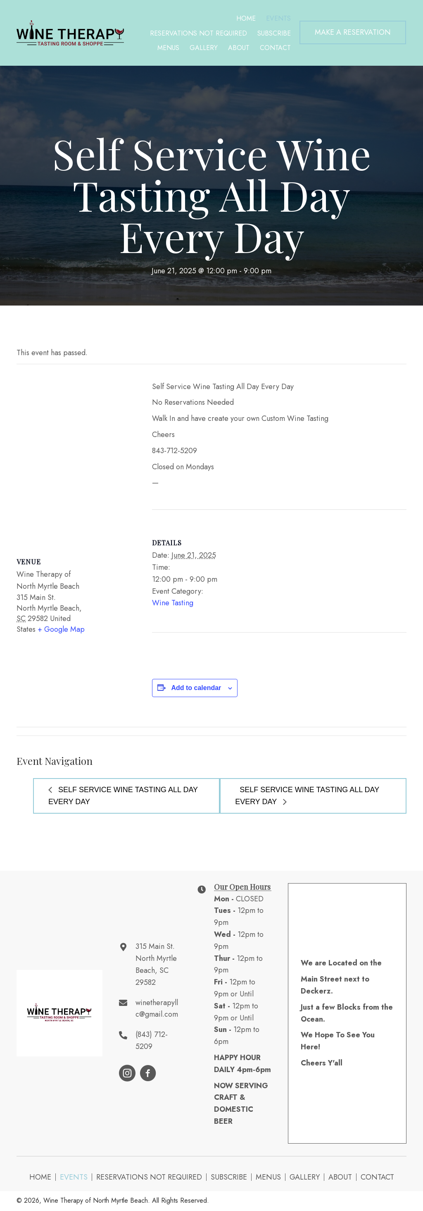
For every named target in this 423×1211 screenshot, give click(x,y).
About (340, 1177)
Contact (377, 1177)
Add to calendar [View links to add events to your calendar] (196, 687)
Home (40, 1177)
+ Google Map (61, 629)
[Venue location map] (76, 453)
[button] (352, 32)
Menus (268, 1177)
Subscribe (229, 1177)
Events (74, 1177)
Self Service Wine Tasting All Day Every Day (123, 796)
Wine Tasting (172, 602)
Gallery (305, 1177)
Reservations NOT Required (149, 1177)
